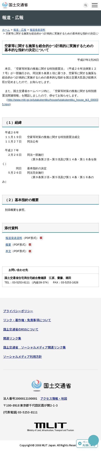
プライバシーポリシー (18, 311)
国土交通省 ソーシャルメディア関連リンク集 (34, 347)
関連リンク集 (12, 338)
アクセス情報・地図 (53, 398)
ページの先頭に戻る (89, 443)
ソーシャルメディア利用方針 (22, 356)
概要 (8, 244)
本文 (8, 251)
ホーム (6, 29)
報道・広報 (19, 29)
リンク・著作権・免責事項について (27, 320)
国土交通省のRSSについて (20, 329)
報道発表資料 (37, 29)
